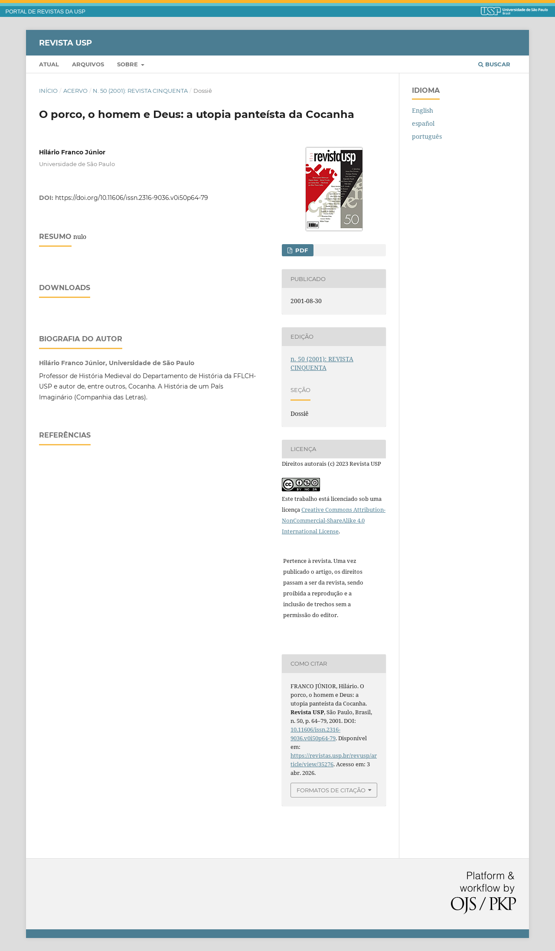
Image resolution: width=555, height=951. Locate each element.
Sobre (128, 64)
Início (48, 90)
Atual (49, 64)
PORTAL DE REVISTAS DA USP (45, 12)
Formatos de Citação (331, 790)
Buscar (494, 64)
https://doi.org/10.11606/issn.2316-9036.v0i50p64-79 (131, 198)
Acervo (75, 90)
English (422, 110)
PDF (301, 250)
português (427, 136)
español (423, 123)
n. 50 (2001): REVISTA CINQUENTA (140, 90)
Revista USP (65, 42)
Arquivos (88, 64)
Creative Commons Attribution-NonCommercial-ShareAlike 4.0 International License (333, 520)
